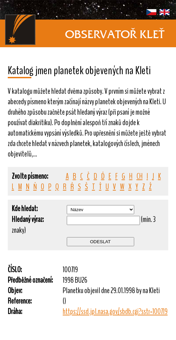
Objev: (15, 290)
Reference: (20, 301)
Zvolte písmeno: (30, 176)
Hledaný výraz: (28, 219)
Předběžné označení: (30, 280)
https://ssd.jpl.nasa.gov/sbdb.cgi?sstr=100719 (115, 311)
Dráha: (15, 311)
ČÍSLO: (15, 269)
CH (140, 176)
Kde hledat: (25, 208)
